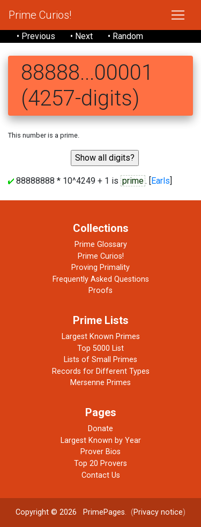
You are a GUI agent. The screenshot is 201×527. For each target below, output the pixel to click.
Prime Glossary (101, 244)
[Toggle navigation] (177, 15)
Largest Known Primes (101, 336)
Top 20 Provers (100, 463)
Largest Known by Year (101, 440)
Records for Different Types (101, 371)
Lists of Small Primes (100, 359)
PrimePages (104, 512)
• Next (81, 36)
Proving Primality (100, 267)
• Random (125, 36)
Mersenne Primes (100, 382)
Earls (160, 181)
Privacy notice (158, 512)
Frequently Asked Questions (101, 279)
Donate (100, 428)
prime (133, 181)
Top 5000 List (100, 348)
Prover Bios (100, 451)
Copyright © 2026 (46, 512)
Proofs (100, 290)
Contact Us (100, 475)
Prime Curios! (40, 15)
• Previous (36, 36)
